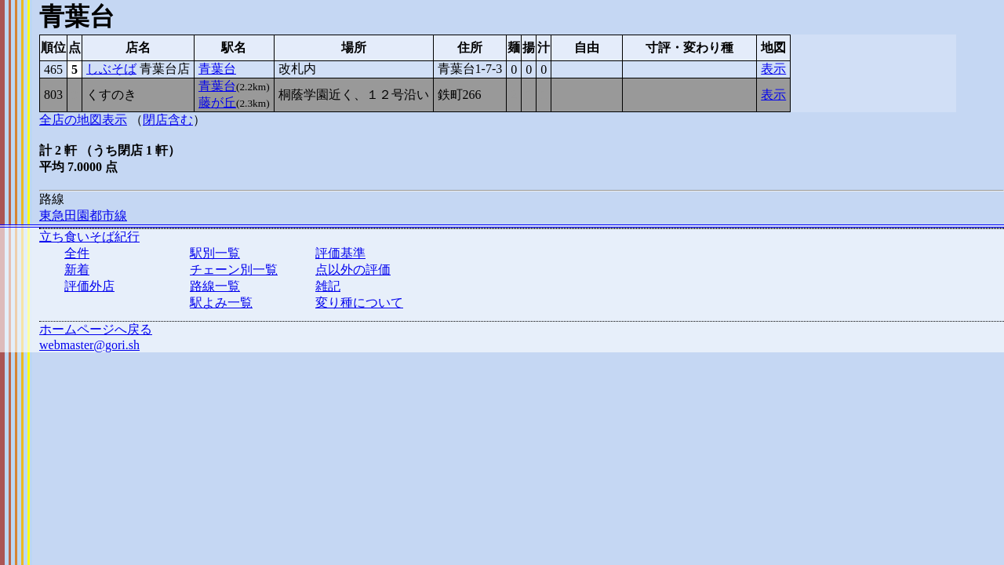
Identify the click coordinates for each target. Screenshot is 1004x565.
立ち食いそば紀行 (89, 236)
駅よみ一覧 (221, 302)
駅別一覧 (215, 253)
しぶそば (111, 68)
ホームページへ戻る (95, 329)
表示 (773, 68)
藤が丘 (217, 102)
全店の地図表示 (83, 119)
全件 (76, 253)
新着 (76, 269)
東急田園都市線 (83, 215)
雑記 (327, 286)
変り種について (359, 302)
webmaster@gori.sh (89, 345)
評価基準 (340, 253)
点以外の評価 (353, 269)
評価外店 (89, 286)
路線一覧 (215, 286)
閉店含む (168, 119)
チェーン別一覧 (234, 269)
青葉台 (217, 68)
